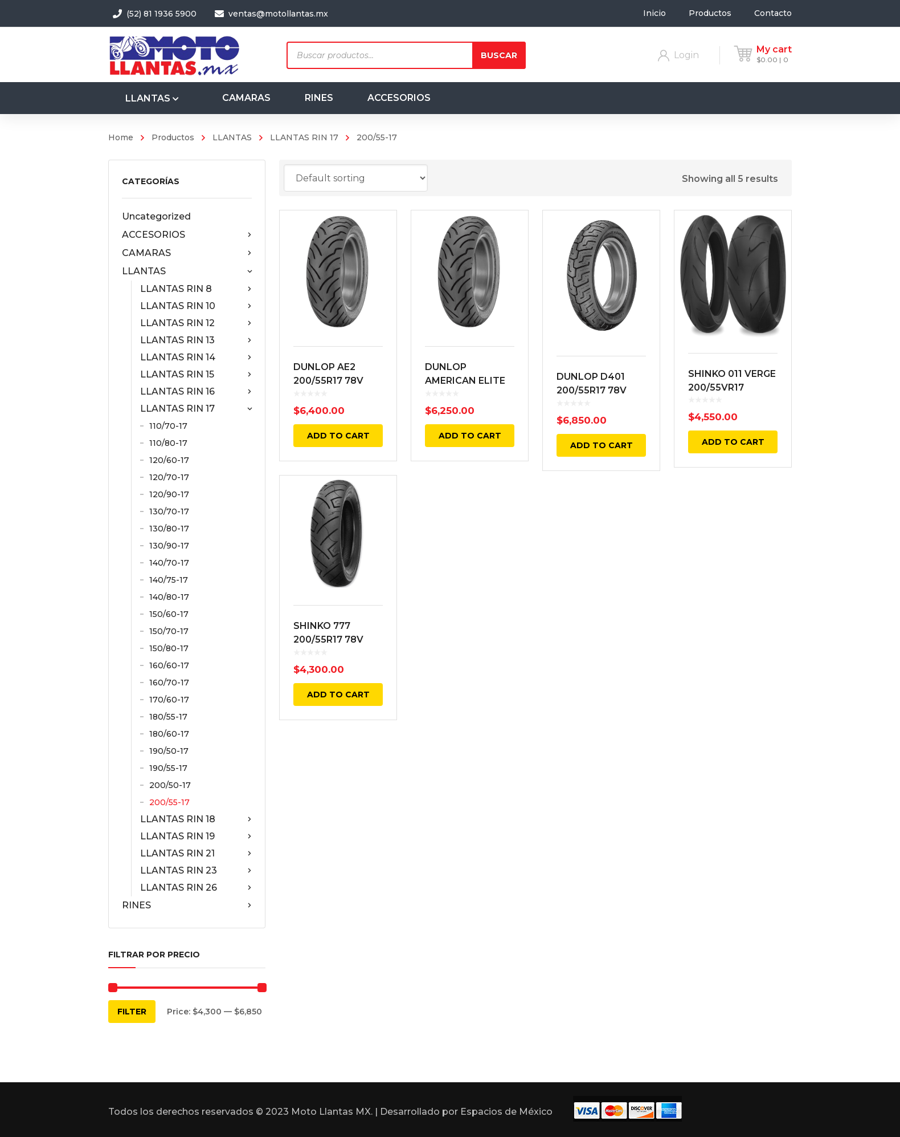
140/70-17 (169, 563)
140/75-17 (168, 580)
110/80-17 (168, 443)
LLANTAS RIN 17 (304, 137)
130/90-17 (169, 546)
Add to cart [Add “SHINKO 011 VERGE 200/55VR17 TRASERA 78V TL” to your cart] (733, 442)
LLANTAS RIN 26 (196, 888)
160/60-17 (169, 665)
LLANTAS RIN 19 (196, 836)
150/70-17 (169, 631)
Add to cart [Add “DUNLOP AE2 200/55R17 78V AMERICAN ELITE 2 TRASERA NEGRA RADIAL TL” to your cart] (338, 436)
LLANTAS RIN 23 (196, 870)
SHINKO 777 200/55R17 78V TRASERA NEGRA (333, 639)
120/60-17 (169, 460)
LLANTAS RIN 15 (196, 374)
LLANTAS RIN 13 (196, 340)
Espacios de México (506, 1111)
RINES (187, 905)
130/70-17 (169, 511)
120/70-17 (169, 477)
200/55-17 (169, 802)
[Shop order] (356, 178)
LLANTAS (232, 137)
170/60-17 (169, 700)
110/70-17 (168, 426)
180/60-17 (169, 734)
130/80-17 (169, 528)
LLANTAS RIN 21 (196, 853)
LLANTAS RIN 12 (196, 323)
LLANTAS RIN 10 (196, 306)
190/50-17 (169, 751)
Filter (131, 1011)
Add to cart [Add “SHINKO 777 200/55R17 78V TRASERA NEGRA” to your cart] (338, 694)
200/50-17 (170, 785)
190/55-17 (168, 768)
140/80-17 (169, 597)
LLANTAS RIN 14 (196, 357)
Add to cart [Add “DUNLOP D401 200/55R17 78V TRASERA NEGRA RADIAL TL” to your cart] (601, 445)
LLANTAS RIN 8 (196, 289)
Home (120, 137)
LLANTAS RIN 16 (196, 391)
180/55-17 (168, 717)
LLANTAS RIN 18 (196, 819)
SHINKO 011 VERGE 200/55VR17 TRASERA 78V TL (732, 387)
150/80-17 (169, 648)
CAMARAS (187, 253)
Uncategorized (156, 216)
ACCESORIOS (187, 235)
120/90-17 (169, 494)
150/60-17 (169, 614)
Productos (173, 137)
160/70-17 (169, 682)
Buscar (499, 55)
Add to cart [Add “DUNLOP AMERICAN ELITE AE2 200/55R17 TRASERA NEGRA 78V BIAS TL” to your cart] (470, 436)
